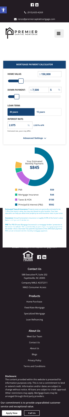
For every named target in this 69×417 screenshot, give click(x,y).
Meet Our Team (34, 336)
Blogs (34, 354)
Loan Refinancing (34, 319)
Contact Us (34, 342)
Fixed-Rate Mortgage (34, 307)
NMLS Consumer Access (34, 287)
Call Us (31, 413)
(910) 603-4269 (35, 12)
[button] (3, 10)
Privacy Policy (34, 360)
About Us (34, 348)
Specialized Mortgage (34, 313)
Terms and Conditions (34, 366)
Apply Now (11, 413)
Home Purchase (34, 301)
